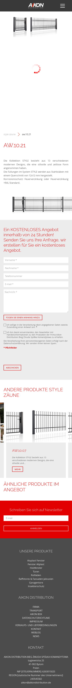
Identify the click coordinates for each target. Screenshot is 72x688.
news (36, 636)
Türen (36, 571)
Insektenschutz (36, 586)
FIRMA (36, 606)
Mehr (18, 469)
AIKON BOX (36, 614)
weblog (36, 632)
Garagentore (36, 582)
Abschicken (12, 367)
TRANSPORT (36, 610)
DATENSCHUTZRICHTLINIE (36, 617)
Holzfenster (36, 567)
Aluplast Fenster (36, 560)
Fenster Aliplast (36, 564)
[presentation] (25, 357)
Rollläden (36, 575)
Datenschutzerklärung (14, 343)
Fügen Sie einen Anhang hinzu (23, 317)
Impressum (36, 621)
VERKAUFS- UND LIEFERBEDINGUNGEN (36, 625)
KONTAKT (36, 629)
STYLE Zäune (10, 134)
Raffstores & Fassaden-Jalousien (36, 578)
